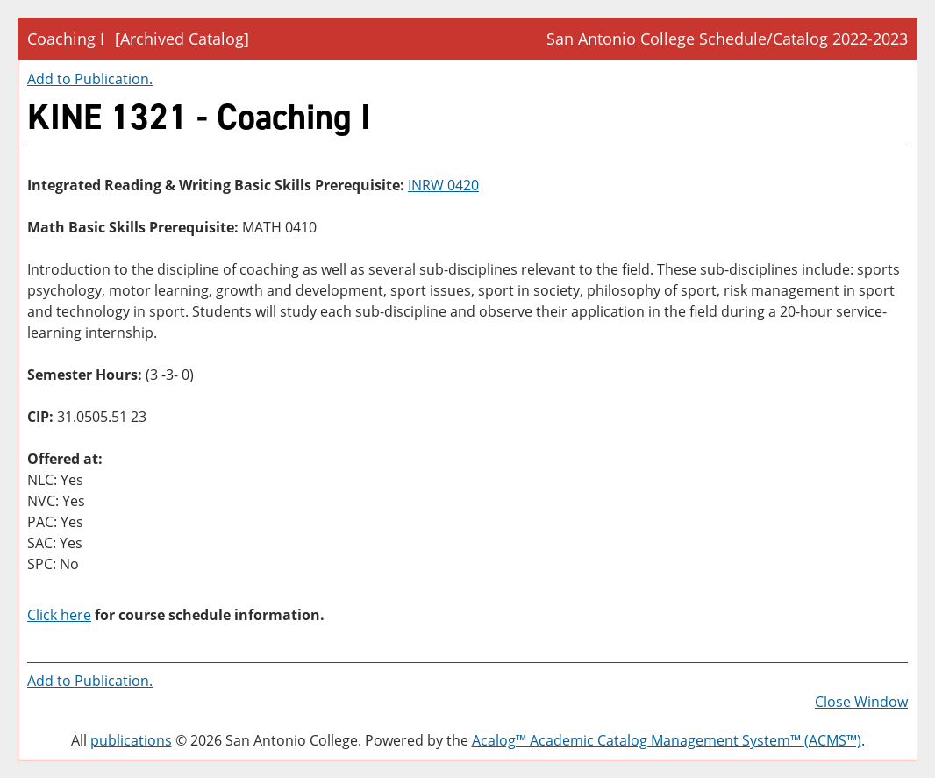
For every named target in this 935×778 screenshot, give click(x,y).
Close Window (861, 701)
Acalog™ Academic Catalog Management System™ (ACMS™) (666, 740)
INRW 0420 (443, 185)
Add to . (90, 79)
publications (131, 740)
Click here (59, 615)
